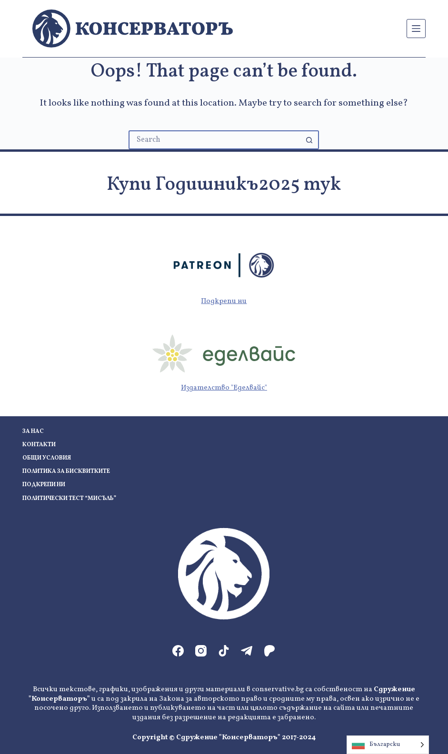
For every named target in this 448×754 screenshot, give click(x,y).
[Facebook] (178, 650)
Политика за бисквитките (66, 471)
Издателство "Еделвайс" (224, 388)
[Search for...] (214, 139)
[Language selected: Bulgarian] (388, 744)
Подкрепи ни (224, 301)
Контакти (39, 445)
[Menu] (416, 28)
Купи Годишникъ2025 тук (224, 185)
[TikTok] (223, 650)
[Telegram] (246, 650)
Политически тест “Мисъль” (69, 498)
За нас (33, 431)
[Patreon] (269, 650)
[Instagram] (201, 650)
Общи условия (46, 458)
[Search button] (309, 139)
